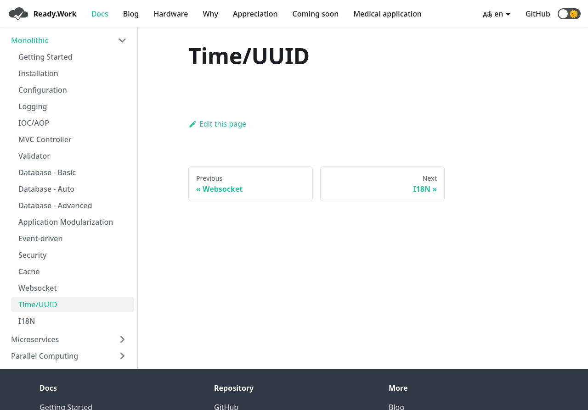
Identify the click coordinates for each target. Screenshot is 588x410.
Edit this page (217, 124)
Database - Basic (47, 172)
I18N (26, 321)
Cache (29, 271)
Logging (32, 106)
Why (210, 14)
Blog (131, 14)
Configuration (42, 90)
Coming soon (316, 14)
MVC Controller (45, 139)
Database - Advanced (55, 205)
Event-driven (40, 238)
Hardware (170, 14)
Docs (99, 14)
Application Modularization (65, 222)
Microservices (35, 339)
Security (32, 255)
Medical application (387, 14)
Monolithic (29, 40)
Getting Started (45, 57)
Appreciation (255, 14)
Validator (34, 156)
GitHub (538, 14)
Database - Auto (46, 189)
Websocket (37, 288)
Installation (38, 73)
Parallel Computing (44, 356)
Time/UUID (37, 304)
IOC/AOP (33, 123)
